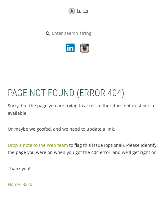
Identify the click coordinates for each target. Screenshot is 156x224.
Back (27, 184)
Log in (82, 10)
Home (14, 184)
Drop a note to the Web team (38, 145)
